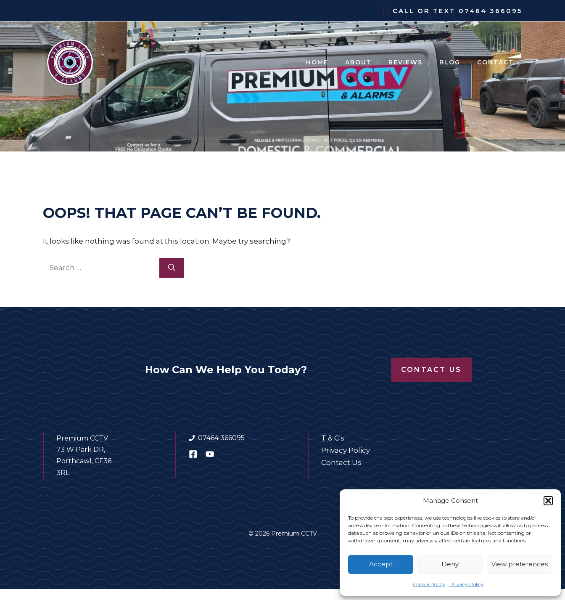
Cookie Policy (429, 584)
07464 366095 (490, 11)
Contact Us (431, 370)
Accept (381, 564)
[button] (548, 500)
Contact (495, 62)
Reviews (405, 62)
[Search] (171, 268)
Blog (449, 62)
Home (317, 62)
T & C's (332, 438)
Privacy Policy (466, 584)
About (358, 62)
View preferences (519, 564)
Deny (450, 564)
